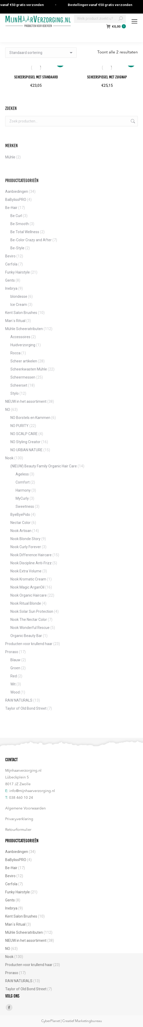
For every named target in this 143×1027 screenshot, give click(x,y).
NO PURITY (19, 426)
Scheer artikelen (23, 361)
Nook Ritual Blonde (25, 603)
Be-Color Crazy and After (31, 240)
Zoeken (132, 121)
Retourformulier (18, 830)
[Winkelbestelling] (41, 52)
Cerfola (11, 264)
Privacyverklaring (19, 819)
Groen (15, 668)
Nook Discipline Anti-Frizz (31, 563)
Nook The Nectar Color (28, 619)
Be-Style (17, 248)
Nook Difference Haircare (31, 555)
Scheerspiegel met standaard (36, 77)
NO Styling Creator (25, 442)
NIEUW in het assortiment (25, 401)
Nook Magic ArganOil (27, 587)
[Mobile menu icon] (134, 21)
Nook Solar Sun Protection (31, 611)
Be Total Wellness (24, 232)
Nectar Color (20, 523)
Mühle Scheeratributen (24, 329)
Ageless (22, 474)
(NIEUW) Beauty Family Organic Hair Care (43, 466)
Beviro (10, 256)
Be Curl (16, 216)
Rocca (15, 353)
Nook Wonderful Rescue (30, 628)
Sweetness (25, 506)
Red (13, 676)
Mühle (10, 157)
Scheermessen (22, 377)
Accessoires (20, 337)
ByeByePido (20, 514)
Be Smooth (19, 224)
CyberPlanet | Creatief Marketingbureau (71, 1021)
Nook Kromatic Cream (28, 579)
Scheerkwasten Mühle (28, 369)
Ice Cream (18, 304)
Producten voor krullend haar (28, 644)
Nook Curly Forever (25, 547)
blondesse (18, 296)
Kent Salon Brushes (21, 313)
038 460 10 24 (21, 798)
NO (7, 409)
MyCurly (22, 498)
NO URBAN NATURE (26, 450)
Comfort (23, 482)
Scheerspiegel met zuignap (107, 77)
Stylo (14, 393)
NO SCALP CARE (24, 434)
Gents (10, 280)
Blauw (15, 660)
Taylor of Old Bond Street (25, 708)
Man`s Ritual (15, 321)
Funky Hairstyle (17, 272)
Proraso (11, 652)
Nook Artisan (20, 531)
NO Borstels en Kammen (30, 418)
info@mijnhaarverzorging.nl (32, 791)
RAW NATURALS (18, 700)
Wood (15, 692)
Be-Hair (11, 208)
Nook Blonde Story (25, 539)
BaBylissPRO (15, 199)
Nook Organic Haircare (28, 595)
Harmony (23, 490)
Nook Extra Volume (26, 571)
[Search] (100, 18)
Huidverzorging (22, 345)
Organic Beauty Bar (26, 636)
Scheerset (18, 385)
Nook (9, 458)
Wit (13, 684)
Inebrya (11, 288)
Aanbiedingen (16, 191)
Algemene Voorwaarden (25, 808)
